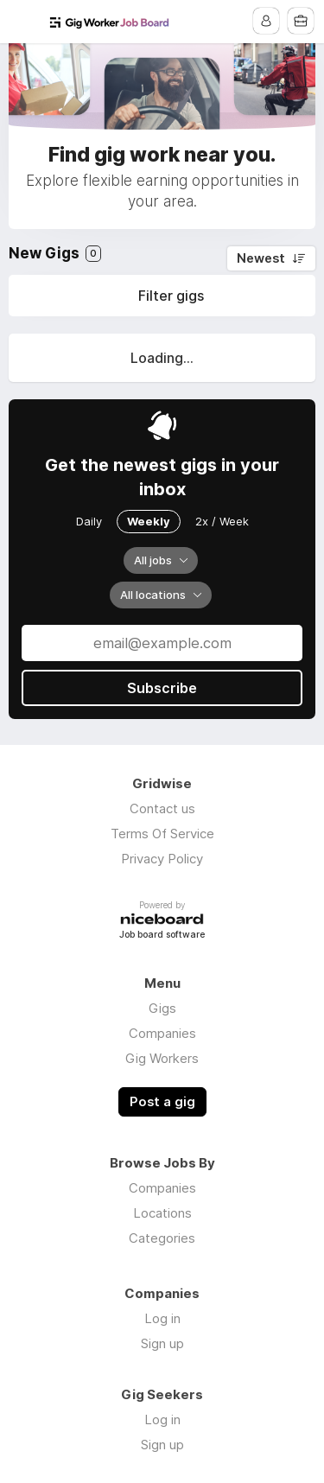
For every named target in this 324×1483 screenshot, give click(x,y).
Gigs (162, 1008)
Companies (162, 1033)
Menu (23, 22)
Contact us (162, 808)
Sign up (162, 1343)
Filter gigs (171, 295)
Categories (162, 1238)
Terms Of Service (162, 833)
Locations (162, 1213)
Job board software (162, 935)
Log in (162, 1318)
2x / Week (222, 521)
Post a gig (162, 1102)
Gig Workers (162, 1058)
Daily (89, 521)
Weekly (148, 521)
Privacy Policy (162, 858)
